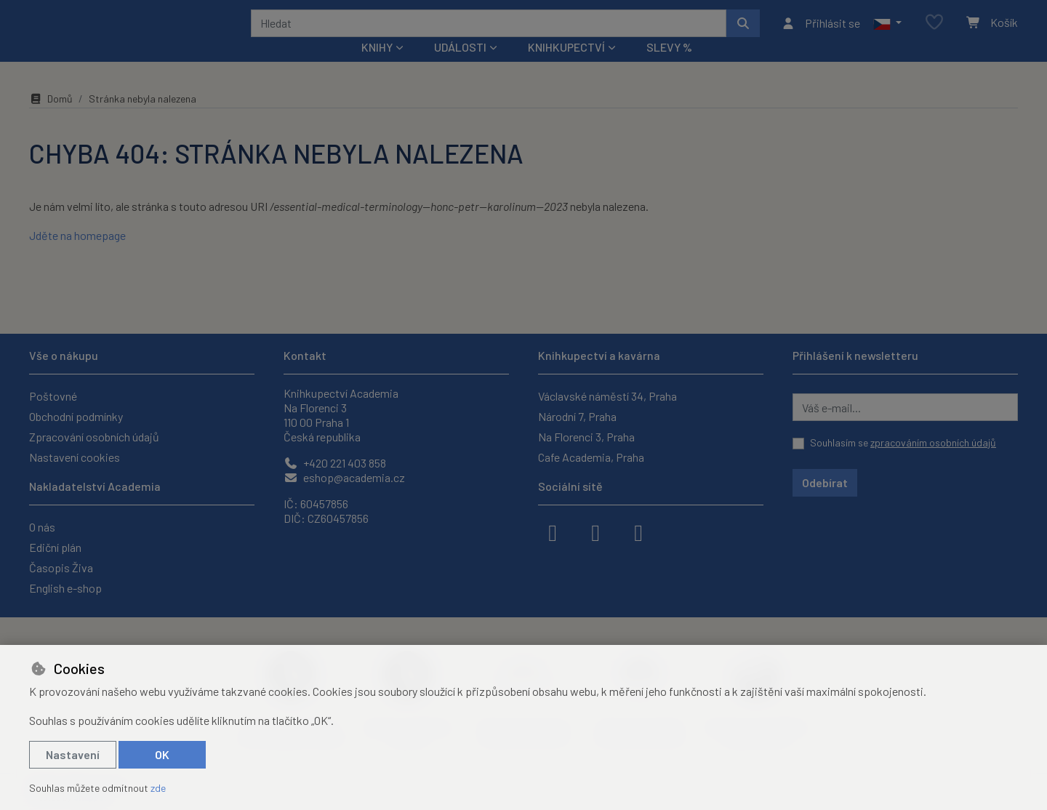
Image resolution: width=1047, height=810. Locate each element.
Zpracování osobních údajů (94, 437)
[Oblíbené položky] (934, 32)
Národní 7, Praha (577, 416)
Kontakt (305, 355)
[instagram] (595, 531)
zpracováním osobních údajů (933, 442)
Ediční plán (55, 547)
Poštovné (53, 396)
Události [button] (460, 66)
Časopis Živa (61, 567)
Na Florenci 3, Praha (586, 437)
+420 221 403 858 (335, 463)
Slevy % (669, 66)
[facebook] (552, 531)
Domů (51, 118)
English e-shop (65, 588)
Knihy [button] (377, 66)
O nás (42, 527)
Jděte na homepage (77, 255)
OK (162, 754)
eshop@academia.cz (344, 477)
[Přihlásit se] (820, 32)
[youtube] (638, 531)
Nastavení (73, 754)
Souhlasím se (903, 442)
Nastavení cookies (74, 457)
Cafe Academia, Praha (591, 457)
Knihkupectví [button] (566, 66)
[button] (887, 32)
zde (158, 788)
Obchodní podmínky (76, 416)
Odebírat (825, 482)
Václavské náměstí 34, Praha (607, 396)
